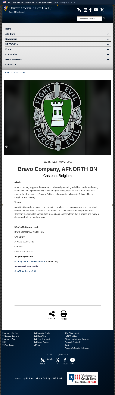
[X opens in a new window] (57, 360)
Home (8, 29)
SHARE (52, 315)
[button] (65, 2)
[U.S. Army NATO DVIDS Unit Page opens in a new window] (79, 9)
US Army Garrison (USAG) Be (27, 261)
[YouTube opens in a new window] (72, 360)
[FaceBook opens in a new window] (65, 360)
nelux (42, 261)
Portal (58, 49)
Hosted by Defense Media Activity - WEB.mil (38, 378)
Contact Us (10, 64)
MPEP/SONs (58, 44)
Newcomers (58, 39)
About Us (58, 34)
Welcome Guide (29, 271)
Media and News (58, 59)
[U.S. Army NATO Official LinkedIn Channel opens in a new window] (85, 9)
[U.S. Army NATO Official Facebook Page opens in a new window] (90, 9)
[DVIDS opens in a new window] (42, 360)
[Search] (89, 18)
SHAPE (18, 271)
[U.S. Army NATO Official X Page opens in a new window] (102, 9)
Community (58, 54)
